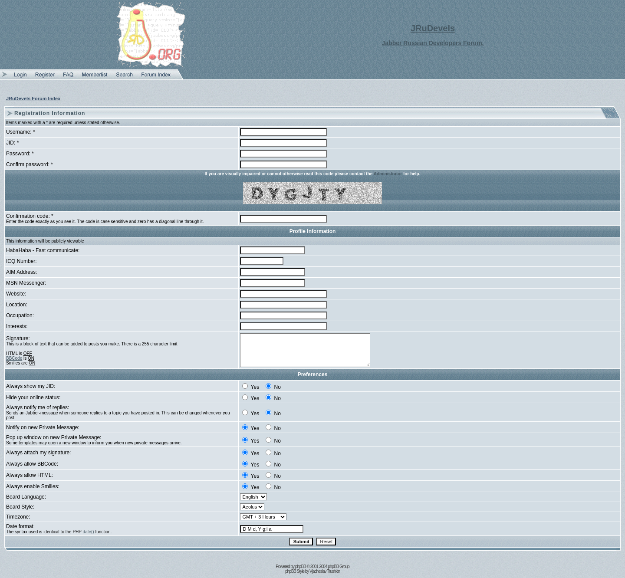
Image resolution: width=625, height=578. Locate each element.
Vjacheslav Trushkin (324, 571)
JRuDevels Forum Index (33, 98)
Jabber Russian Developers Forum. (433, 42)
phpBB (300, 566)
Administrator (388, 173)
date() (88, 531)
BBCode (14, 358)
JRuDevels (433, 28)
